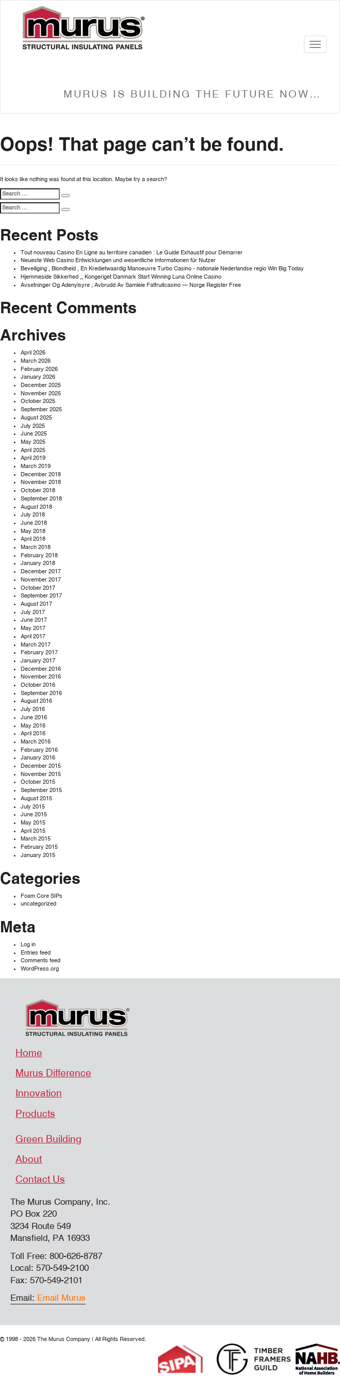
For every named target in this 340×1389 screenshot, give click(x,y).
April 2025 (33, 450)
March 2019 (36, 466)
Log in (28, 944)
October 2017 (38, 588)
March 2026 (36, 361)
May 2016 (33, 725)
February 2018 (39, 555)
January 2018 (38, 563)
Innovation (38, 1093)
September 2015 (41, 790)
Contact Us (40, 1179)
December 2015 (41, 766)
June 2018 (34, 523)
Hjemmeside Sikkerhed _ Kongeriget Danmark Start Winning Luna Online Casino (121, 276)
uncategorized (38, 903)
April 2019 (33, 458)
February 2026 (39, 369)
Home (28, 1053)
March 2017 (36, 644)
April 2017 (33, 636)
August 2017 (36, 604)
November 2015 (41, 774)
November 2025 (41, 393)
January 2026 (38, 377)
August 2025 (36, 417)
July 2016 (33, 709)
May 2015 (33, 822)
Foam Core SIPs (41, 896)
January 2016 (38, 757)
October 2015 (38, 782)
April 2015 (33, 831)
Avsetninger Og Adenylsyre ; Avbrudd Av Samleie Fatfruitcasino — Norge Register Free (131, 285)
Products (35, 1114)
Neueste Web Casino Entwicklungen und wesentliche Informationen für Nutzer (118, 260)
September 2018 (41, 498)
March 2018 (36, 547)
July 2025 (33, 426)
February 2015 (39, 847)
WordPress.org (40, 968)
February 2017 (39, 652)
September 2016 (41, 693)
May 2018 (33, 531)
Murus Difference (53, 1073)
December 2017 (41, 571)
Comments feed (40, 960)
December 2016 (41, 669)
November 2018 (41, 482)
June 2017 (34, 620)
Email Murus (61, 1298)
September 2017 (41, 595)
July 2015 (33, 806)
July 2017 (33, 612)
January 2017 (38, 660)
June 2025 (34, 433)
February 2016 (39, 750)
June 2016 (34, 717)
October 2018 (38, 490)
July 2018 (33, 514)
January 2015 (38, 855)
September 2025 (41, 409)
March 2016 (36, 741)
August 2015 (36, 798)
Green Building (48, 1139)
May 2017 (33, 628)
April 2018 (33, 539)
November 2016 (41, 676)
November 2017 (41, 579)
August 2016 (36, 701)
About (28, 1159)
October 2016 (38, 685)
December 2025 (41, 385)
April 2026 (33, 352)
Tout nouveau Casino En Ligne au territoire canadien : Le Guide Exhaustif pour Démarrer (131, 252)
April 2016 (33, 733)
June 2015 (34, 814)
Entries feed (36, 952)
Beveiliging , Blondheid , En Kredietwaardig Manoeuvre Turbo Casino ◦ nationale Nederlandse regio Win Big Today (162, 268)
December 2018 (41, 474)
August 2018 (36, 507)
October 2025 (38, 401)
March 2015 (36, 838)
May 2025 (33, 442)
